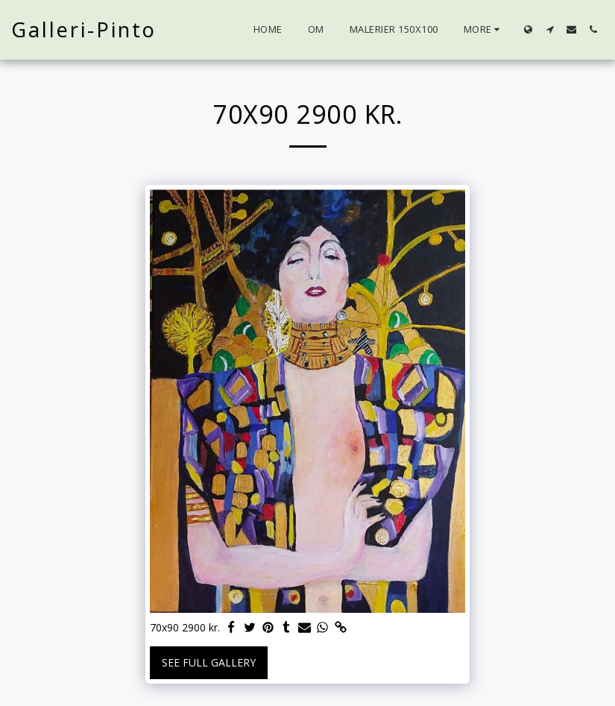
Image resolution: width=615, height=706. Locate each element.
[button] (550, 29)
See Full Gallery (209, 662)
